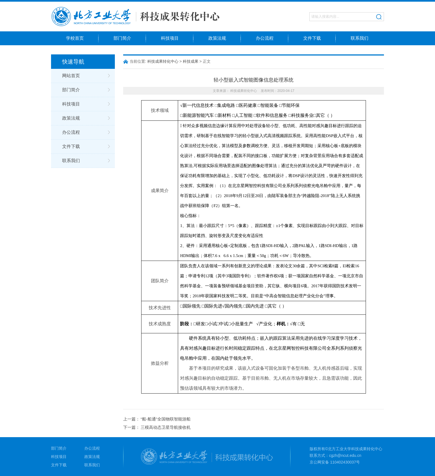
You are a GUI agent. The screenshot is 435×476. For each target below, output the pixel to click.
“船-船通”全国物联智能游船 (166, 419)
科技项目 (170, 38)
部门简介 (122, 38)
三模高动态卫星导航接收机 (166, 427)
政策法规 (217, 38)
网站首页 (71, 75)
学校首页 (75, 38)
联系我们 (359, 38)
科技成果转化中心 (162, 61)
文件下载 (312, 38)
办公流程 (265, 38)
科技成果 (190, 61)
